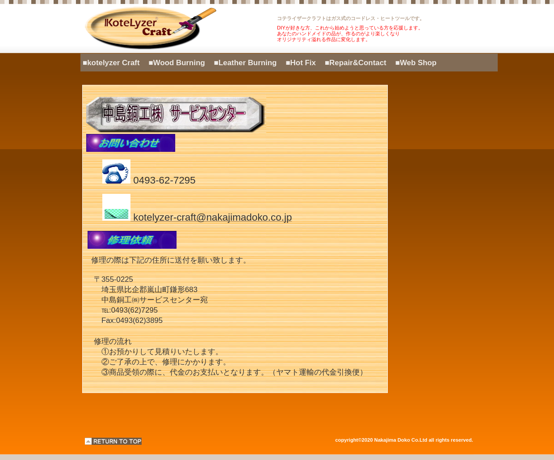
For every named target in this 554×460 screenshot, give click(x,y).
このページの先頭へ (113, 441)
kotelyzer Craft (181, 28)
